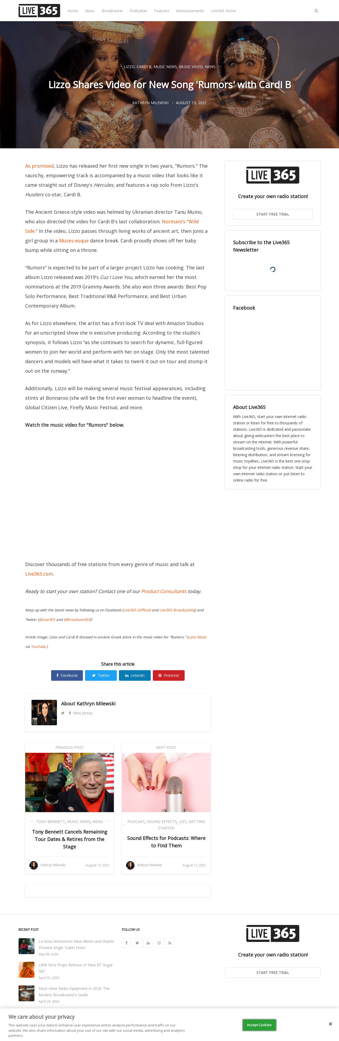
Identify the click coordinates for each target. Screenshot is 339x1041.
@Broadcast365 (77, 619)
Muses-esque (74, 240)
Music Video (191, 66)
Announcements (190, 10)
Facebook (67, 675)
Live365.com (39, 574)
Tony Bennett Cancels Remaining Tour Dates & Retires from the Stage (69, 839)
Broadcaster (112, 10)
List (183, 821)
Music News (165, 66)
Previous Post (69, 747)
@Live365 (47, 619)
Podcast (136, 821)
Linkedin (135, 675)
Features (161, 10)
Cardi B (144, 66)
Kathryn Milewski (96, 703)
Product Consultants (163, 591)
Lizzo (129, 66)
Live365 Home (223, 10)
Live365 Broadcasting (177, 610)
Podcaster (138, 10)
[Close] (330, 1024)
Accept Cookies (259, 1024)
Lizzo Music (197, 637)
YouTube (38, 646)
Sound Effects (162, 821)
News (90, 10)
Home (73, 10)
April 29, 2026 (49, 1001)
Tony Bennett (50, 821)
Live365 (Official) (137, 610)
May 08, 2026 (48, 954)
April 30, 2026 (49, 978)
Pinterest (168, 675)
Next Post (166, 747)
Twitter (101, 675)
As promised (39, 166)
